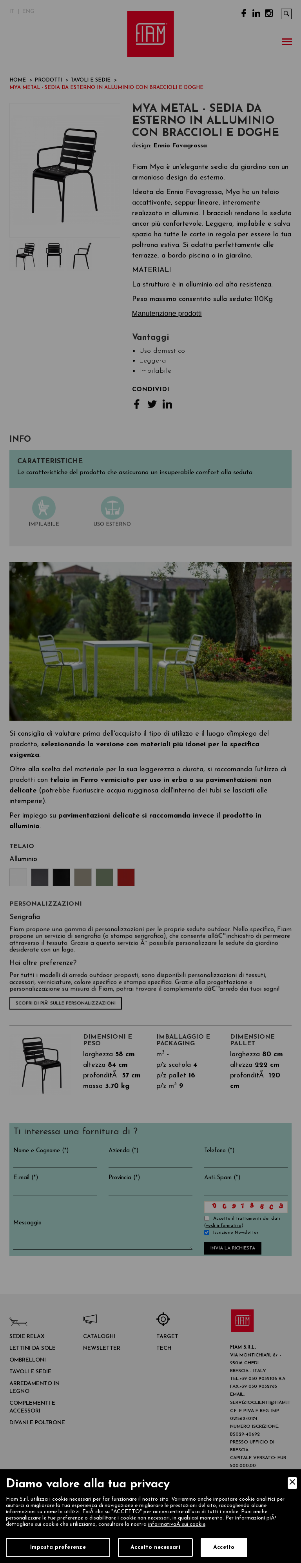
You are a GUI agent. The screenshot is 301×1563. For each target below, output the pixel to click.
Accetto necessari (155, 1547)
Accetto (224, 1547)
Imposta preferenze (58, 1547)
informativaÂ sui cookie (176, 1524)
